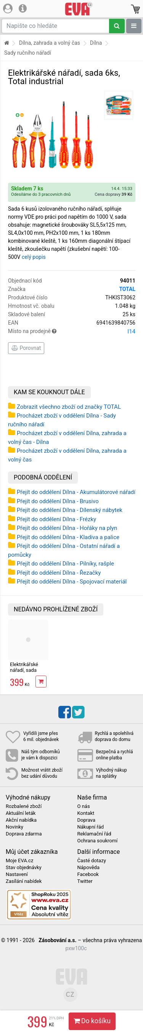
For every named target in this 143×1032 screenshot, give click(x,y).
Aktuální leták (20, 813)
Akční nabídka (21, 820)
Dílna (96, 43)
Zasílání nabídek (24, 881)
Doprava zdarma (24, 834)
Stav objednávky (24, 867)
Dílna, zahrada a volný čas (49, 43)
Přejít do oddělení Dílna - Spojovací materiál (72, 581)
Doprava (86, 820)
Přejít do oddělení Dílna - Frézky (56, 519)
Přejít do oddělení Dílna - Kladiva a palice (68, 537)
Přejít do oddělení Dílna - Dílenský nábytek (69, 510)
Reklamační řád (94, 834)
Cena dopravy (113, 194)
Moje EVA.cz (19, 860)
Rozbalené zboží (24, 806)
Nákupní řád (90, 827)
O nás (83, 806)
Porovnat (26, 348)
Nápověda (88, 867)
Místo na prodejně (71, 331)
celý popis (34, 257)
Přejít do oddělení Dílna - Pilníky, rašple (65, 563)
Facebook (88, 874)
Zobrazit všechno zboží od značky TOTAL (69, 406)
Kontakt (86, 813)
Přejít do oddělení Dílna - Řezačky (59, 572)
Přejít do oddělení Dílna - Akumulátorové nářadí (76, 492)
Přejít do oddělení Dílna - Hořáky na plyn (67, 528)
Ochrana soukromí (97, 840)
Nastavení (17, 874)
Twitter (85, 881)
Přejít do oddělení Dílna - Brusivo (58, 501)
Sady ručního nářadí (27, 53)
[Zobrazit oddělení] (133, 26)
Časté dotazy (91, 860)
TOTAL (127, 289)
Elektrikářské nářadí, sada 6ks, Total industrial (24, 672)
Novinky (14, 827)
